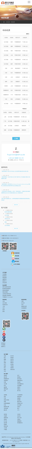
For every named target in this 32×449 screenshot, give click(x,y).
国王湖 (5, 377)
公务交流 (5, 293)
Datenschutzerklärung (14, 437)
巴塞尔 (18, 419)
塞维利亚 (6, 417)
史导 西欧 (7, 215)
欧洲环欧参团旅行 (7, 288)
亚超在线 (19, 438)
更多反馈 (16, 228)
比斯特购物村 (7, 403)
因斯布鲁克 (19, 380)
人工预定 (16, 138)
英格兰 (18, 389)
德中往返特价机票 (7, 286)
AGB (7, 437)
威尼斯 (5, 387)
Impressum (23, 437)
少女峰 (5, 427)
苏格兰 (18, 387)
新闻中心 (5, 281)
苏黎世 (5, 424)
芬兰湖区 (19, 405)
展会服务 (5, 295)
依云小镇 (19, 417)
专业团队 (5, 274)
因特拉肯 (6, 426)
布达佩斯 (19, 385)
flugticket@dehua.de (16, 155)
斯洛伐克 (12, 369)
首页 (4, 22)
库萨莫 (5, 414)
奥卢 (18, 408)
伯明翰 (5, 394)
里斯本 (5, 419)
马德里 (5, 416)
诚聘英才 (5, 279)
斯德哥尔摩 (6, 406)
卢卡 (18, 410)
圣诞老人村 (19, 403)
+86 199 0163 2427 (9, 240)
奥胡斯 (18, 400)
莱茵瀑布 (19, 421)
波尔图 (5, 422)
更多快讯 (16, 204)
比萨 (5, 390)
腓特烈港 (19, 396)
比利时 (12, 364)
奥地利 (12, 357)
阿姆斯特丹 (6, 378)
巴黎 (5, 382)
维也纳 (18, 377)
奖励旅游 (9, 295)
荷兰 (5, 367)
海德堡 (5, 375)
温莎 (5, 396)
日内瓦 (18, 414)
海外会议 (9, 293)
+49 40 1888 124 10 (16, 158)
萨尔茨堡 (19, 378)
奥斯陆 (18, 398)
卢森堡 (12, 366)
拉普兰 (18, 406)
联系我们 (5, 275)
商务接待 (5, 277)
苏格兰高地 (6, 400)
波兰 (5, 361)
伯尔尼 (18, 416)
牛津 (5, 398)
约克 (5, 405)
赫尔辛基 (19, 401)
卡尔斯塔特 (19, 394)
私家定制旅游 (6, 290)
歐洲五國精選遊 (8, 212)
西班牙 (12, 361)
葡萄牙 (12, 362)
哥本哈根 (6, 408)
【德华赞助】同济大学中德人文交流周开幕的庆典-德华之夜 (14, 171)
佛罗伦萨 (6, 389)
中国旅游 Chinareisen (8, 297)
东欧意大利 (7, 218)
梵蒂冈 (12, 367)
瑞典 (5, 366)
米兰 (18, 375)
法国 (5, 356)
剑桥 (5, 401)
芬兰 (5, 364)
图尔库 (5, 410)
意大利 (12, 356)
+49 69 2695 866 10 (13, 238)
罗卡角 (5, 421)
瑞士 (5, 357)
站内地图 (28, 437)
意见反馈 (5, 282)
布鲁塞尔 (6, 380)
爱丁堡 (18, 390)
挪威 (5, 359)
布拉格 (18, 382)
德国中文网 (13, 438)
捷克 (5, 369)
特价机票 (8, 22)
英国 (5, 362)
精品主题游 (5, 292)
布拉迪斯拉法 (20, 383)
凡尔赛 (5, 383)
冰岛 (5, 371)
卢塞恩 (5, 429)
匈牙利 (12, 359)
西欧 (6, 222)
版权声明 (4, 437)
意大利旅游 (7, 225)
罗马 (5, 385)
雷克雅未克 (19, 422)
